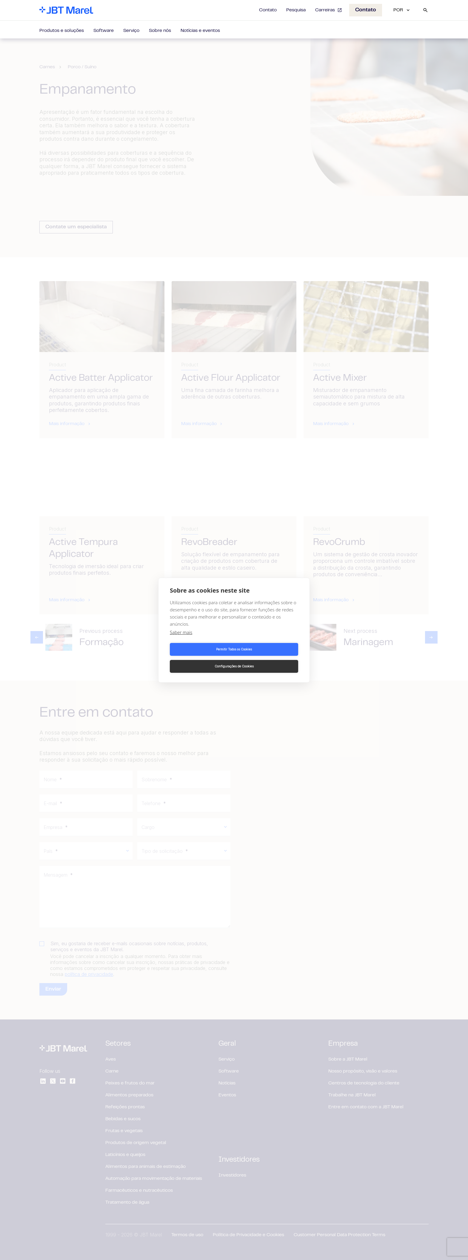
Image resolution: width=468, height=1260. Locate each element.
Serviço (131, 31)
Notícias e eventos (200, 31)
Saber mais (181, 641)
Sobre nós (160, 31)
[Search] (425, 10)
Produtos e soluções (61, 31)
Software (103, 31)
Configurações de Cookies (267, 658)
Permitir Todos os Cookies (201, 658)
